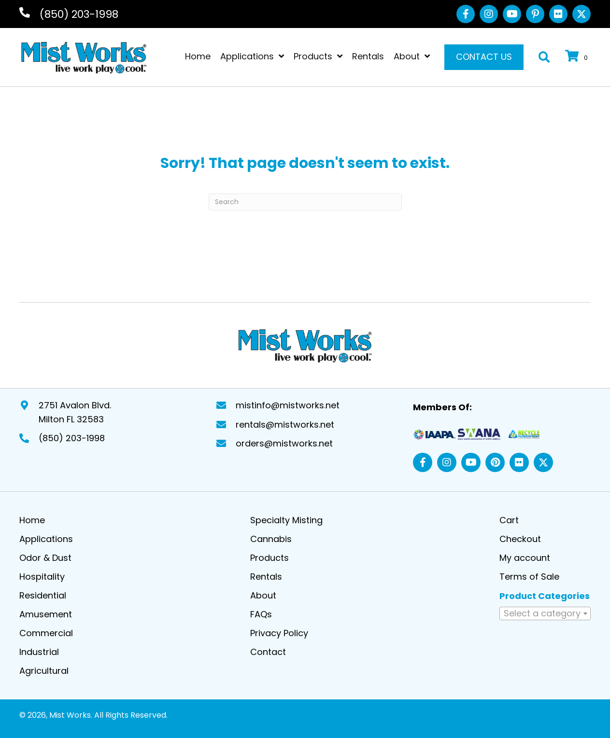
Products (269, 557)
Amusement (45, 613)
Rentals (266, 576)
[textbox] (545, 612)
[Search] (305, 202)
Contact (268, 651)
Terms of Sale (529, 576)
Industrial (39, 651)
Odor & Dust (45, 557)
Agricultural (44, 670)
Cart (509, 519)
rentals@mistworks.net (285, 424)
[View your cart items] (578, 57)
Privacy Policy (279, 632)
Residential (42, 594)
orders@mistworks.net (284, 442)
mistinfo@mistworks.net (288, 404)
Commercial (46, 632)
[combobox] (545, 612)
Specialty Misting (286, 519)
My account (524, 557)
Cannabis (271, 538)
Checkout (520, 538)
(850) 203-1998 (79, 14)
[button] (465, 14)
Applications (46, 538)
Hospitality (42, 576)
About (263, 594)
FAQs (261, 613)
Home (32, 519)
